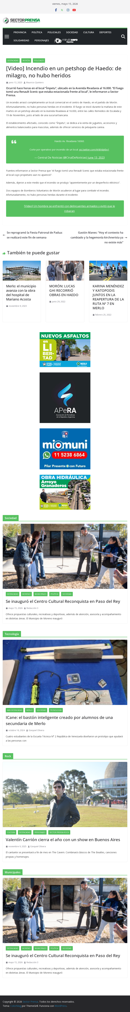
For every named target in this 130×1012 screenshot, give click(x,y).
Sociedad (72, 32)
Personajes (42, 40)
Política (37, 32)
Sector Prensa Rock (59, 832)
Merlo (29, 710)
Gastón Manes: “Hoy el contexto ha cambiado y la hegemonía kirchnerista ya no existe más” (99, 237)
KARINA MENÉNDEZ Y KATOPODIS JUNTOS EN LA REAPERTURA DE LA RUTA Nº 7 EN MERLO (108, 297)
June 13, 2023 (96, 157)
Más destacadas (14, 710)
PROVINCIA (20, 32)
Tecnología (55, 710)
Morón (26, 60)
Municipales (40, 594)
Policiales (54, 32)
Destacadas (12, 60)
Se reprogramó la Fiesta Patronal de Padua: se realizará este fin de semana (32, 235)
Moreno (26, 594)
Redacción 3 (32, 608)
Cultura (88, 32)
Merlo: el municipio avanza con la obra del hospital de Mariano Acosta (21, 292)
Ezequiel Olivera (36, 730)
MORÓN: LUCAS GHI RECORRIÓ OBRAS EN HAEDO (63, 290)
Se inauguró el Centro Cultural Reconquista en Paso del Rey (63, 601)
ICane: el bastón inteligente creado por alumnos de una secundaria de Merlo (59, 720)
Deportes (105, 32)
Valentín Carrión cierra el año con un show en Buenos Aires (63, 839)
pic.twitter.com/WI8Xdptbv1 (94, 149)
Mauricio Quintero (35, 82)
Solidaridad (21, 40)
